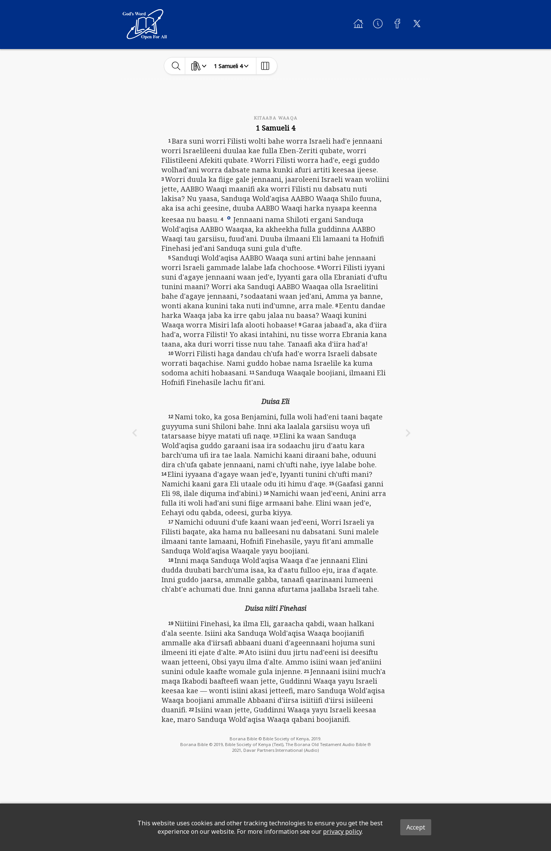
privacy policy (342, 831)
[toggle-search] (176, 65)
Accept (415, 827)
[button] (228, 217)
